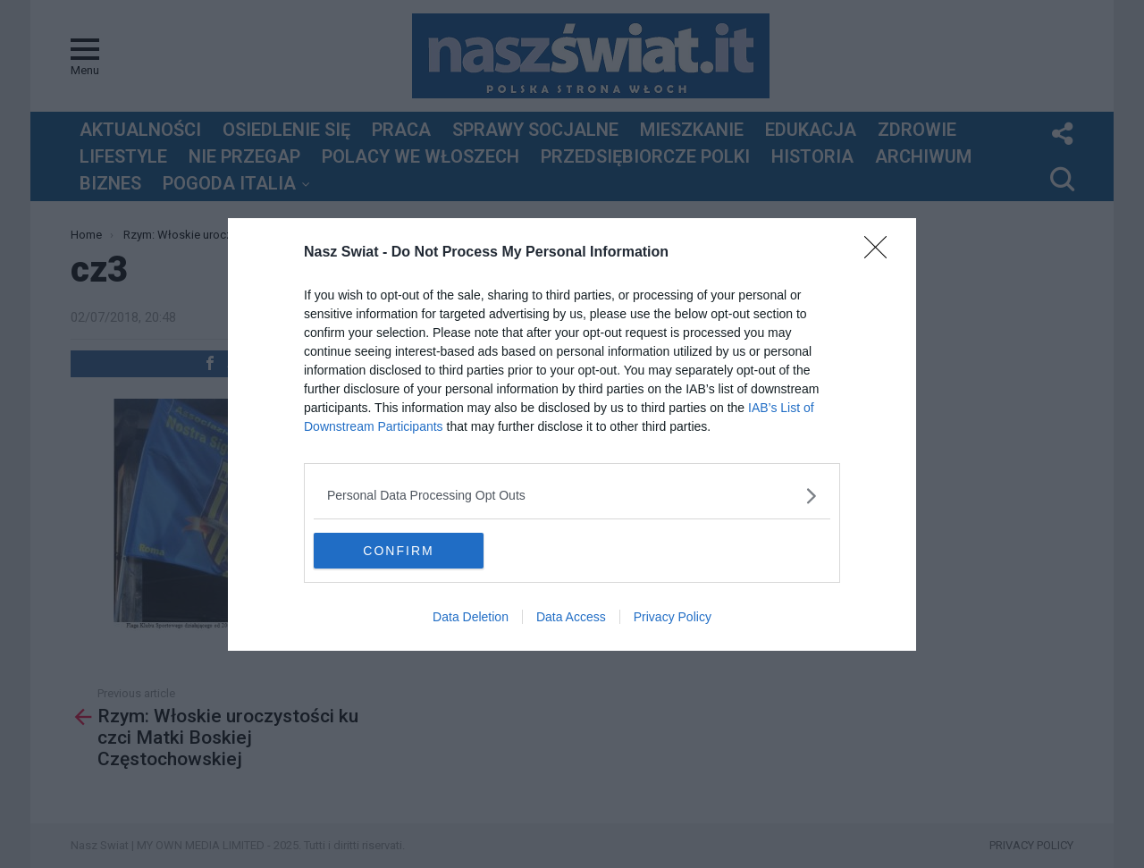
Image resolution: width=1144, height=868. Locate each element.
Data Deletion (471, 617)
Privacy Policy (672, 617)
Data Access (571, 617)
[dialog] (572, 434)
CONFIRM (398, 550)
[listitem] (572, 495)
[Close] (881, 253)
